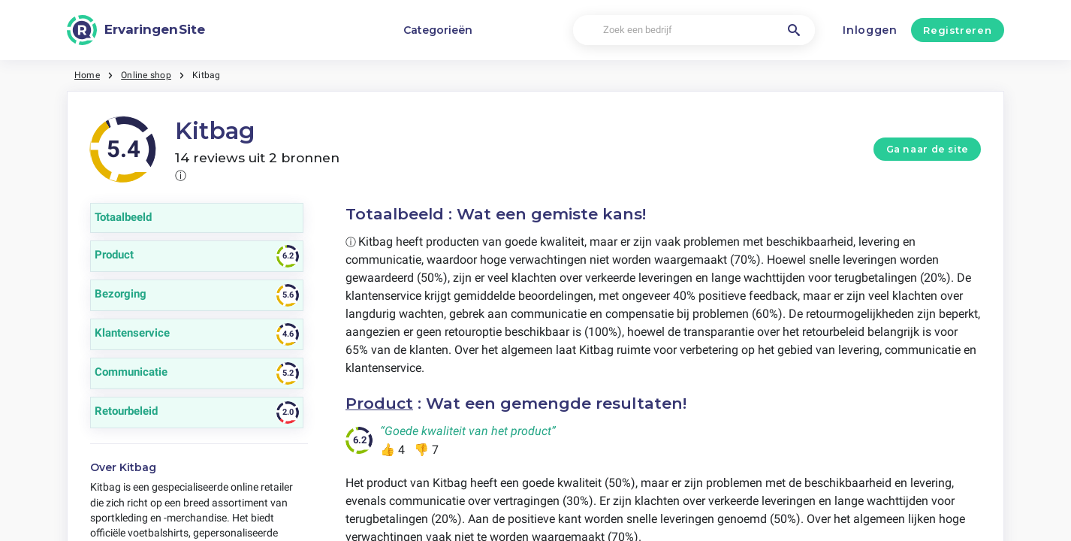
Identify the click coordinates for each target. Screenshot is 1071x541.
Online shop (146, 75)
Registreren (957, 30)
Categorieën (437, 30)
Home (87, 75)
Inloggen (870, 30)
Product (379, 403)
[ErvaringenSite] (136, 30)
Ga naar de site (927, 149)
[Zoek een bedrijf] (693, 30)
